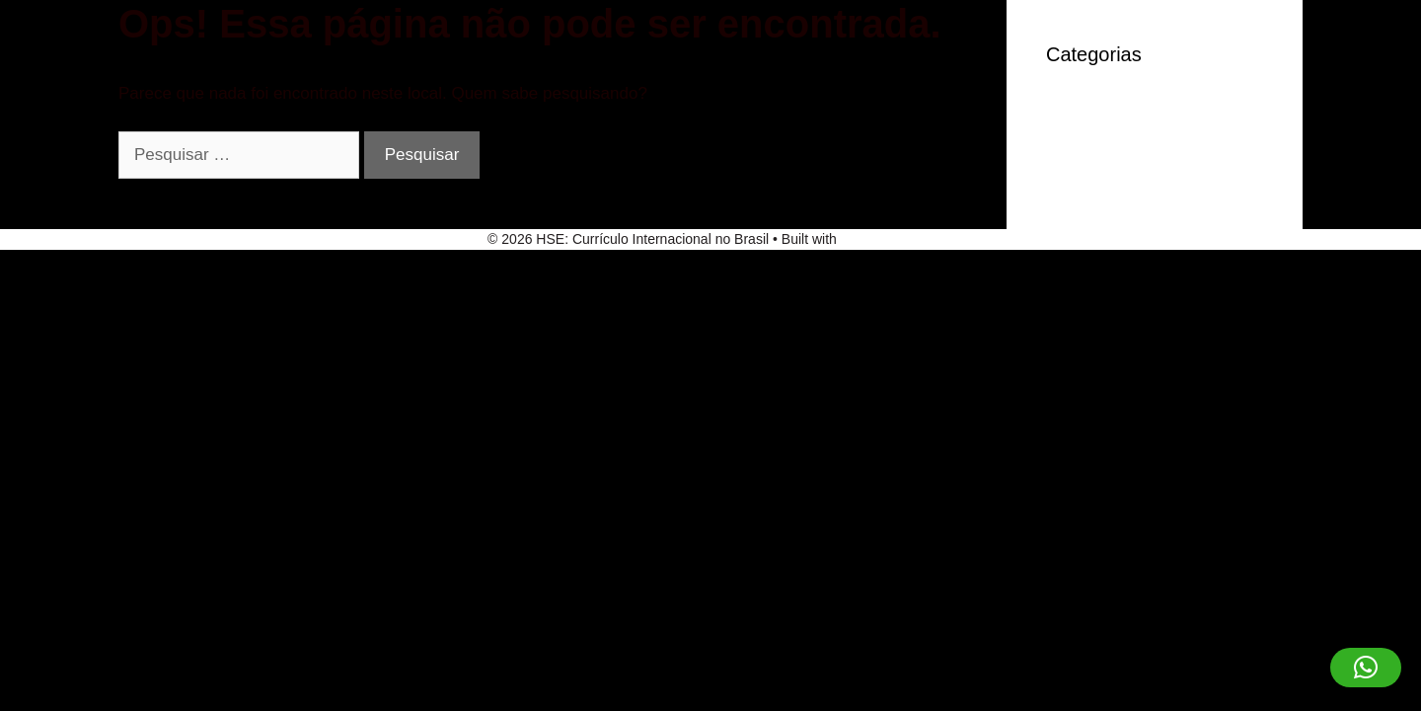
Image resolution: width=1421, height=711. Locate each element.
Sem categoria (1100, 171)
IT (1053, 111)
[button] (1365, 667)
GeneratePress (887, 239)
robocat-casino (1101, 141)
